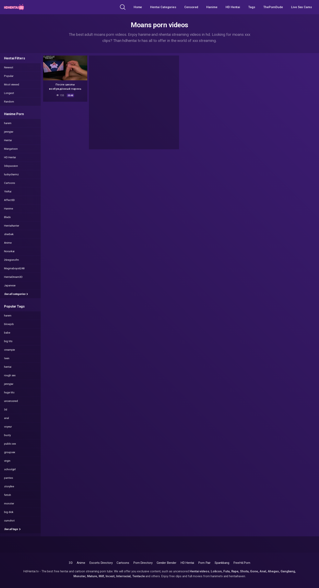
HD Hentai (233, 7)
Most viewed (11, 84)
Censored (191, 7)
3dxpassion (11, 165)
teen (6, 358)
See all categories (16, 294)
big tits (8, 341)
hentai (7, 366)
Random (9, 101)
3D (71, 563)
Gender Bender (166, 563)
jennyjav (8, 131)
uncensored (11, 401)
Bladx (7, 217)
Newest (8, 67)
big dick (8, 512)
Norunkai (9, 251)
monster (9, 503)
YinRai (7, 191)
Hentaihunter (11, 225)
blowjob (9, 324)
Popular (8, 75)
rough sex (10, 375)
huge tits (9, 392)
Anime (8, 242)
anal (6, 418)
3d (5, 409)
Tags (251, 7)
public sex (10, 443)
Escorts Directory (101, 563)
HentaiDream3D (13, 276)
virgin (7, 460)
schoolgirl (10, 469)
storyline (9, 486)
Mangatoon (11, 148)
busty (7, 435)
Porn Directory (143, 563)
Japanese (9, 285)
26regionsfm (11, 259)
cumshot (9, 520)
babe (7, 332)
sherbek (8, 234)
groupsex (9, 452)
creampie (9, 349)
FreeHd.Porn (241, 563)
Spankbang (222, 563)
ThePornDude (273, 7)
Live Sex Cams (301, 7)
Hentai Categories (163, 7)
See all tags (12, 529)
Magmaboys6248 (14, 268)
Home (138, 7)
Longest (9, 93)
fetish (7, 494)
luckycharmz (11, 174)
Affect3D (9, 200)
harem (7, 123)
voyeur (8, 426)
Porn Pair (204, 563)
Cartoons (9, 182)
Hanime (211, 7)
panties (8, 477)
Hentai (8, 140)
